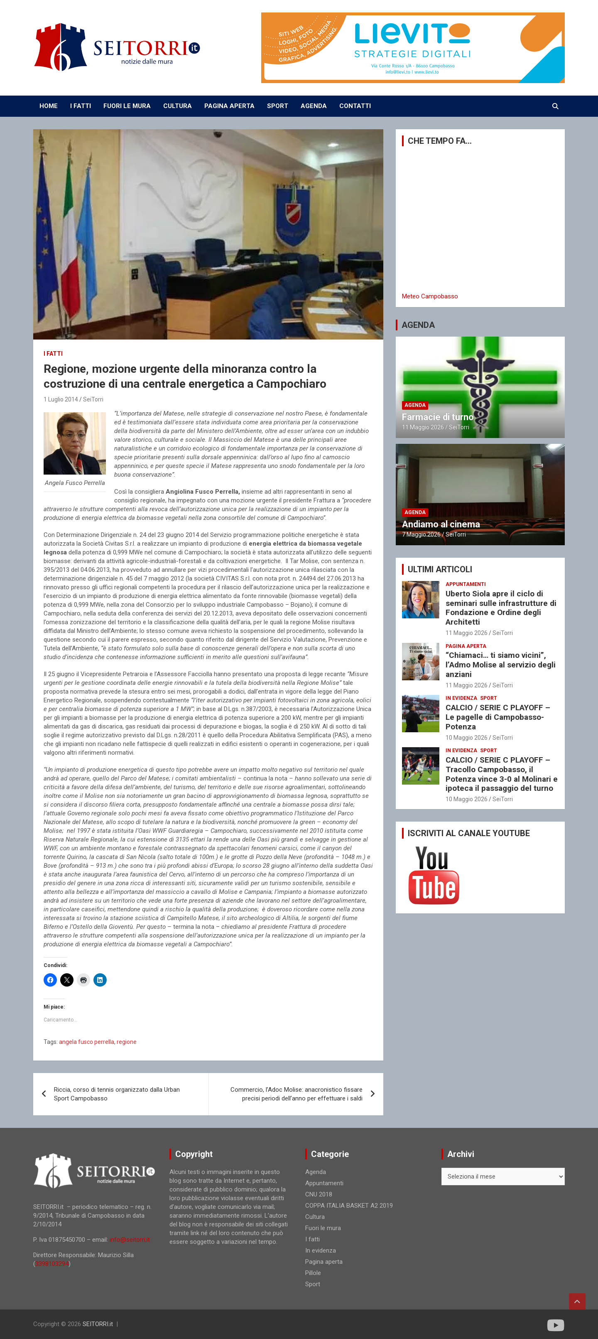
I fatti (53, 353)
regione (127, 1042)
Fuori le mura (323, 1228)
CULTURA (177, 106)
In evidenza (461, 698)
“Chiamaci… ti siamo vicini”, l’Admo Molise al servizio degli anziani (501, 664)
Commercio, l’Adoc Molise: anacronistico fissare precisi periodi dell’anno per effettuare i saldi (296, 1094)
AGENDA (314, 106)
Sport (488, 698)
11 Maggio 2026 (423, 427)
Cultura (315, 1217)
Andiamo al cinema (441, 524)
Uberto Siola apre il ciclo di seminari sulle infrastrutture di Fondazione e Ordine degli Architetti (501, 608)
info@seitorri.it (130, 1239)
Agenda (415, 405)
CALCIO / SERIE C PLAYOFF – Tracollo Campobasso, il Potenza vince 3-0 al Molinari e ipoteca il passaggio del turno (502, 774)
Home (48, 106)
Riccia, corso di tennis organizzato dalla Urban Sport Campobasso (117, 1094)
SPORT (277, 106)
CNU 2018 (318, 1194)
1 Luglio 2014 (61, 399)
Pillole (313, 1273)
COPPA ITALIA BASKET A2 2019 (349, 1205)
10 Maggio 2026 (467, 737)
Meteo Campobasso (430, 296)
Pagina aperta (466, 646)
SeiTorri (93, 399)
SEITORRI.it (98, 1324)
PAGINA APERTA (229, 106)
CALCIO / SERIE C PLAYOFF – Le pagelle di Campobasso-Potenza (498, 717)
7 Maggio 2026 (421, 534)
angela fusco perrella (86, 1042)
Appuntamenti (466, 584)
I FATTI (80, 106)
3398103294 (52, 1264)
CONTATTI (355, 106)
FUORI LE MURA (127, 106)
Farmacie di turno (438, 417)
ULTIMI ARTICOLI (440, 569)
